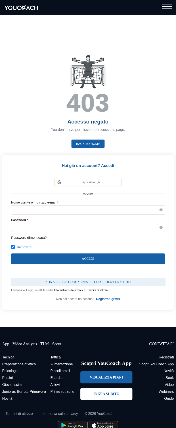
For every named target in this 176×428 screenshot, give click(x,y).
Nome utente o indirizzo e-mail (35, 202)
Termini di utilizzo (97, 290)
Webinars (166, 391)
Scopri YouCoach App (156, 364)
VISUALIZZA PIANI (106, 377)
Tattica (55, 357)
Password (19, 220)
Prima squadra (62, 391)
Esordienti (58, 378)
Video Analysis (25, 344)
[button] (88, 182)
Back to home (88, 144)
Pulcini (7, 378)
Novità (7, 398)
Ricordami (24, 247)
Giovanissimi (12, 385)
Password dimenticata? (29, 237)
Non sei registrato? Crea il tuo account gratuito (88, 282)
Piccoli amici (60, 371)
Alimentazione (61, 364)
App (5, 344)
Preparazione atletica (19, 364)
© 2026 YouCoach (98, 414)
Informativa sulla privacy (68, 290)
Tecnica (8, 357)
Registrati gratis (108, 299)
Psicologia (10, 371)
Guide (169, 398)
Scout (56, 344)
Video (169, 385)
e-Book (168, 378)
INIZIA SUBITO (106, 394)
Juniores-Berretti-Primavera (24, 391)
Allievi (55, 385)
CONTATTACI (161, 344)
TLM (44, 344)
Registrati (166, 357)
